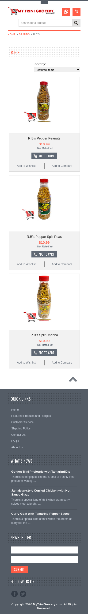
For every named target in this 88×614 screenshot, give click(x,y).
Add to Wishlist (26, 166)
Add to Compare (62, 166)
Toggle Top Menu (44, 2)
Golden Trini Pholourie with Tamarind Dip (40, 471)
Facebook (14, 594)
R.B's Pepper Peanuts (44, 138)
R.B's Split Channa (44, 335)
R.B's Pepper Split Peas (44, 237)
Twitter (23, 594)
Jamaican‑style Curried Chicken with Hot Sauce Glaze (40, 492)
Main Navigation (12, 23)
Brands (24, 34)
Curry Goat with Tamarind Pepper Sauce (40, 513)
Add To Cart (46, 156)
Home (11, 34)
